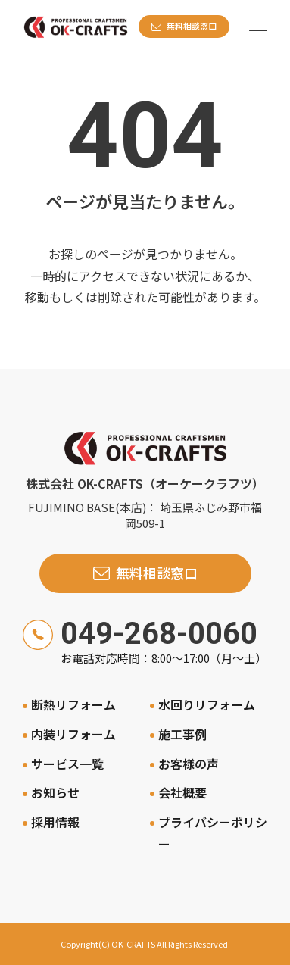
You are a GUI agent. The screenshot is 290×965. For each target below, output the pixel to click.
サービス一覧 (67, 763)
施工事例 (182, 734)
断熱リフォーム (73, 704)
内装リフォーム (73, 734)
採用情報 (55, 822)
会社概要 (182, 792)
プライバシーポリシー (212, 833)
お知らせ (55, 792)
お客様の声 (188, 763)
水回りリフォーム (206, 704)
